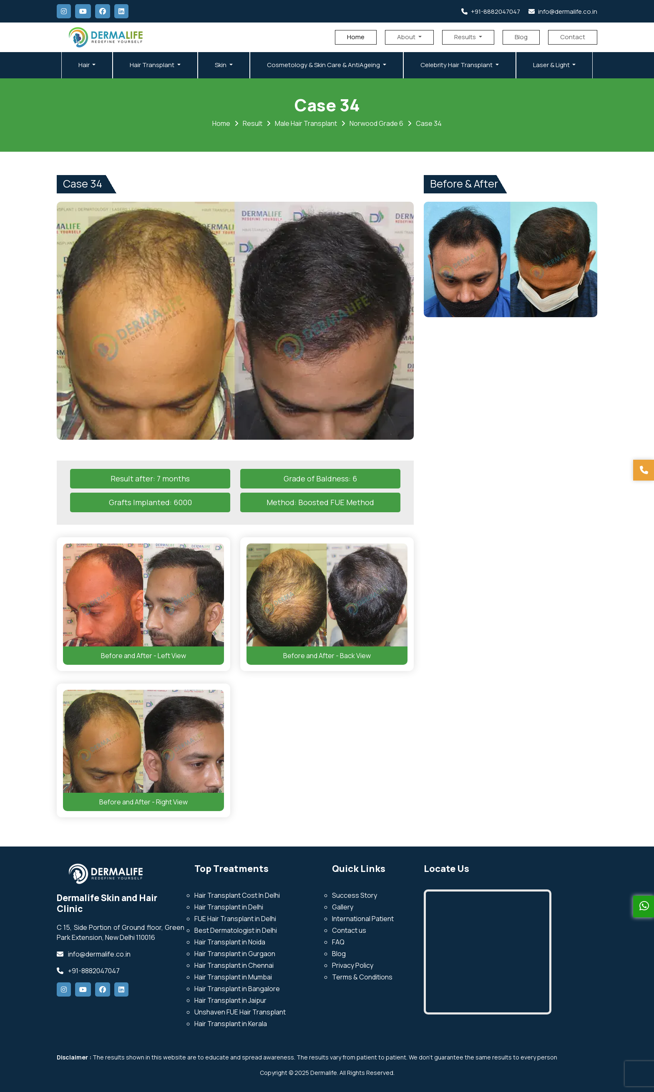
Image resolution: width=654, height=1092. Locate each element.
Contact (572, 37)
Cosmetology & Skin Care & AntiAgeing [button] (324, 64)
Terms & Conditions (362, 977)
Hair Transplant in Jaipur (230, 1000)
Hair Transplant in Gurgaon (234, 953)
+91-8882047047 (490, 11)
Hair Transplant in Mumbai (233, 977)
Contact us (349, 930)
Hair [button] (84, 64)
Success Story (354, 895)
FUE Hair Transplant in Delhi (235, 918)
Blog (521, 37)
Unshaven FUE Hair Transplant (240, 1012)
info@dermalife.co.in (562, 11)
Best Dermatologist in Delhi (235, 930)
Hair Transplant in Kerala (230, 1023)
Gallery (342, 907)
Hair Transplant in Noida (229, 942)
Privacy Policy (352, 965)
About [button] (407, 37)
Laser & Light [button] (552, 64)
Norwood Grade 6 (376, 123)
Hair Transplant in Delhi (228, 907)
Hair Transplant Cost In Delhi (237, 895)
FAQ (338, 942)
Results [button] (465, 37)
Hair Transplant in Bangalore (237, 988)
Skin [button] (221, 64)
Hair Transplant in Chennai (234, 965)
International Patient (363, 918)
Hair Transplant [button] (153, 64)
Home (356, 37)
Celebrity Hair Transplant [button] (457, 64)
